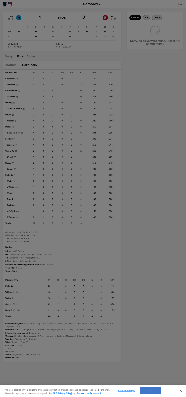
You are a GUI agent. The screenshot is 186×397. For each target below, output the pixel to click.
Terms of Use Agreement (89, 393)
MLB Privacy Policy (62, 393)
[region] (93, 391)
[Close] (180, 390)
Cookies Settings (126, 390)
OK (150, 390)
